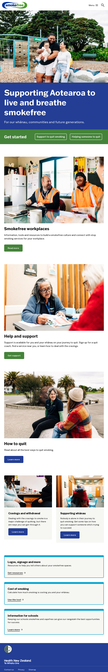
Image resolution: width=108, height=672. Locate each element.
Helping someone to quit (86, 136)
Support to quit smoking (51, 136)
